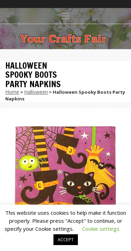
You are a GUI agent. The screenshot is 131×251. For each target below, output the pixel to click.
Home (12, 92)
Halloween (36, 92)
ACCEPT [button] (66, 239)
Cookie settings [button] (100, 228)
